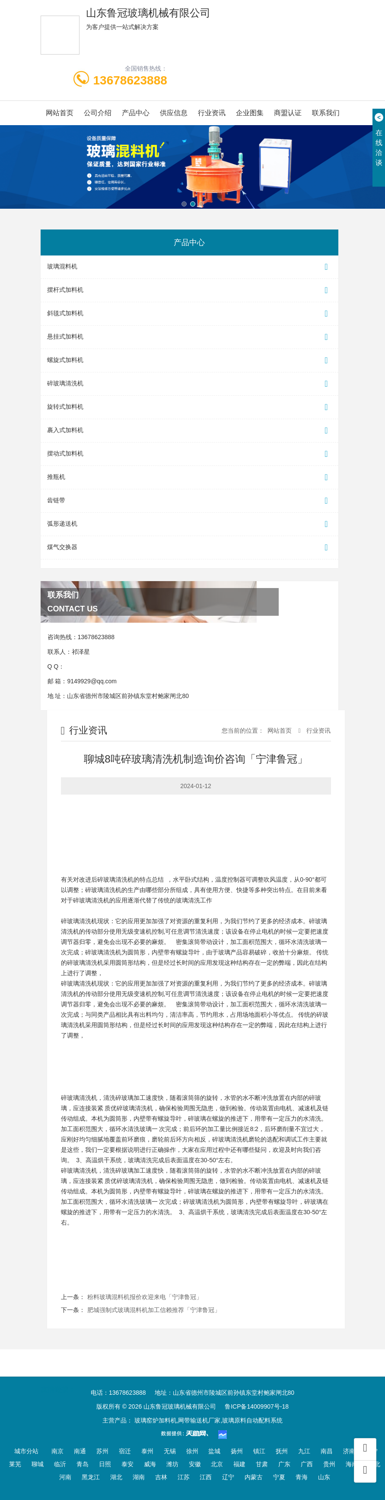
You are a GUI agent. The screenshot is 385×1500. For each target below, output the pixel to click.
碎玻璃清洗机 (189, 384)
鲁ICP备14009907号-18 (257, 1406)
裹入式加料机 (189, 431)
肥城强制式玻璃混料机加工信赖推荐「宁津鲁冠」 (153, 1309)
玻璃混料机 (189, 267)
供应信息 (174, 112)
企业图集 (250, 112)
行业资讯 (212, 112)
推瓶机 (189, 477)
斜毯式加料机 (189, 314)
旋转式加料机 (189, 407)
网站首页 (59, 112)
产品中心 (136, 112)
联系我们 (326, 112)
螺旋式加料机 (189, 360)
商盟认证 (288, 112)
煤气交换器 (189, 548)
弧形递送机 (189, 524)
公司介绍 (97, 112)
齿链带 (189, 501)
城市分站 (26, 1451)
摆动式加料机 (189, 454)
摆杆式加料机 (189, 290)
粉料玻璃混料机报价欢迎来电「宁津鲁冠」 (144, 1296)
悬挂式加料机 (189, 337)
